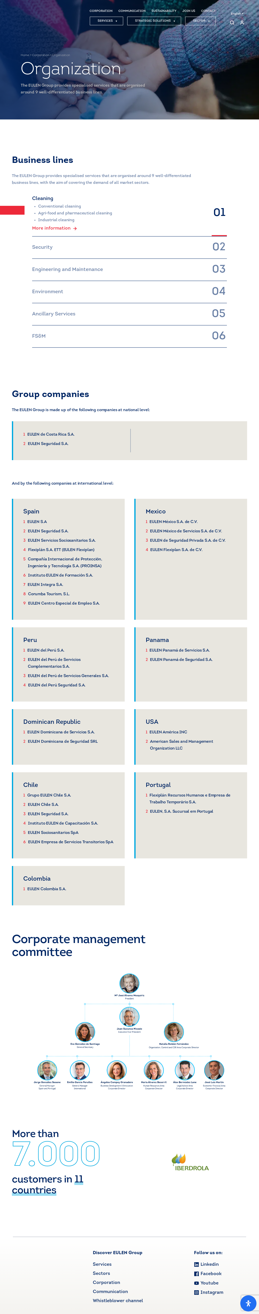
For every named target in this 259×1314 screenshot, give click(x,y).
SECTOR (201, 20)
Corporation (40, 55)
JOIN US (188, 11)
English (237, 13)
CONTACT (208, 11)
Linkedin (206, 1264)
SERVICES (107, 20)
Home (25, 55)
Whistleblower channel (118, 1301)
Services (102, 1264)
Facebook (208, 1274)
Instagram (208, 1292)
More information (54, 228)
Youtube (206, 1283)
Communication (110, 1292)
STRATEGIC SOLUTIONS (155, 20)
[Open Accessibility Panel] (248, 1303)
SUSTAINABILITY (164, 11)
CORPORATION (101, 11)
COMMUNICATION (132, 11)
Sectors (101, 1273)
